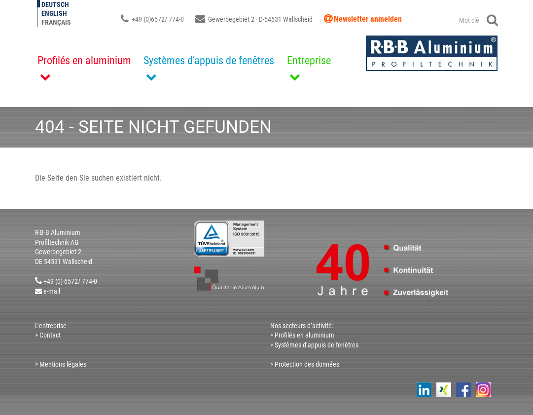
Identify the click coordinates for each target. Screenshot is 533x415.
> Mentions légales (60, 364)
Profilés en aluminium (84, 60)
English (54, 13)
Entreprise (309, 60)
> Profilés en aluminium (302, 335)
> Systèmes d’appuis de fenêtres (314, 345)
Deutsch (55, 4)
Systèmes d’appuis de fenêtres (208, 60)
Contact (49, 335)
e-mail (51, 291)
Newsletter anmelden (368, 19)
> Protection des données (304, 364)
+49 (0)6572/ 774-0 (152, 19)
